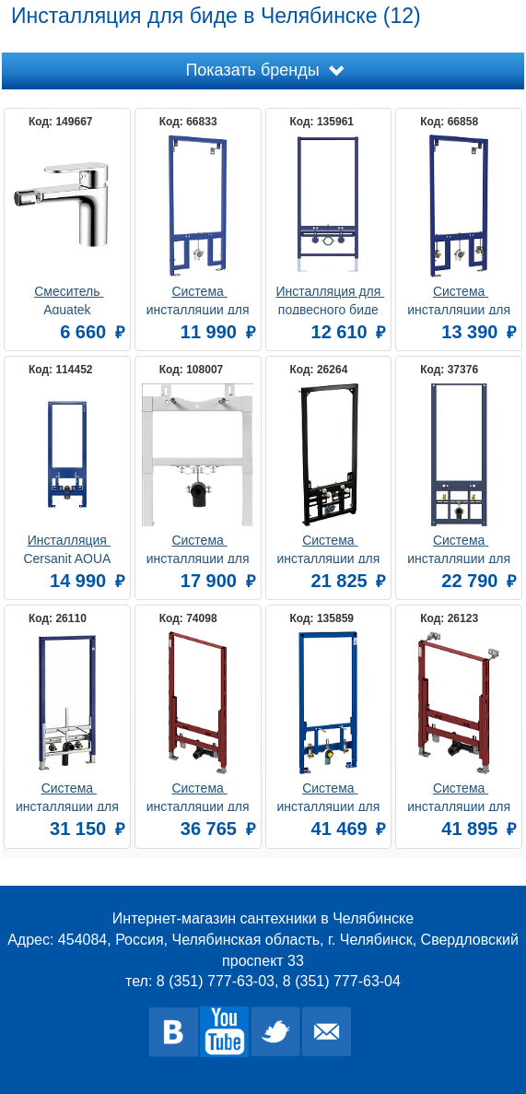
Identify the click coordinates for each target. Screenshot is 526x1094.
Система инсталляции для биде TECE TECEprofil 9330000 (199, 796)
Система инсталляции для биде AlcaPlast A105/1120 (329, 548)
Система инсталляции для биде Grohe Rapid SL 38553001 (330, 796)
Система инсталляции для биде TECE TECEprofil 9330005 (460, 796)
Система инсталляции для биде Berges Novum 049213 (460, 299)
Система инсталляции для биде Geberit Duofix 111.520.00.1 (69, 796)
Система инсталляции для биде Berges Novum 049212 (199, 299)
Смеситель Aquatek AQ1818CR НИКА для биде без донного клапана (69, 299)
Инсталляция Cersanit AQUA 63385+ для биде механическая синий (70, 548)
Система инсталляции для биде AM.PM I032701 (460, 548)
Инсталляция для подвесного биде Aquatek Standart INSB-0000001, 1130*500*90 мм (329, 299)
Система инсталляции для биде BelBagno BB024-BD (199, 548)
